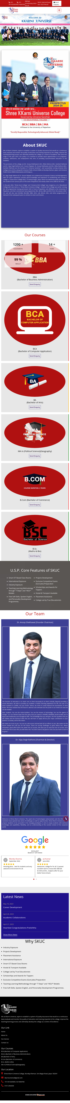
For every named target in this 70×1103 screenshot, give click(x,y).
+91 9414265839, (10, 1082)
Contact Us (4, 1043)
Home (3, 1032)
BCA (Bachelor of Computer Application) (14, 1051)
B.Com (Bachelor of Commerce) (11, 1059)
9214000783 (20, 1082)
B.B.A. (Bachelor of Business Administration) (15, 1054)
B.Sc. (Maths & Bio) (7, 1062)
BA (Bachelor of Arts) (8, 1057)
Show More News (10, 935)
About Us (4, 1035)
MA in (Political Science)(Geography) (13, 1065)
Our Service (5, 1039)
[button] (34, 879)
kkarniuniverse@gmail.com (14, 1078)
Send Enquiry (35, 284)
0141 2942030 (9, 1086)
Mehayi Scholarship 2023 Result (30, 3)
